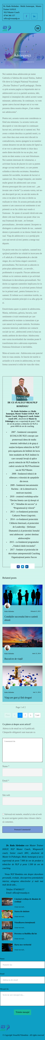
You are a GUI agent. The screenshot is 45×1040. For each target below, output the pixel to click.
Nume (5, 766)
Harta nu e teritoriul (22, 945)
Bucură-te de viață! (13, 658)
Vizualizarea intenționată (24, 922)
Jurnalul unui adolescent (12, 61)
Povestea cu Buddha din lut (25, 934)
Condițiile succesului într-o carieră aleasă (22, 604)
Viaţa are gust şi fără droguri (18, 697)
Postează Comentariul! (22, 830)
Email (5, 780)
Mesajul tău (4, 989)
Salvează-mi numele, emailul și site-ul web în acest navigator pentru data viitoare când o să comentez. (22, 818)
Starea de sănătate (21, 911)
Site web (6, 795)
